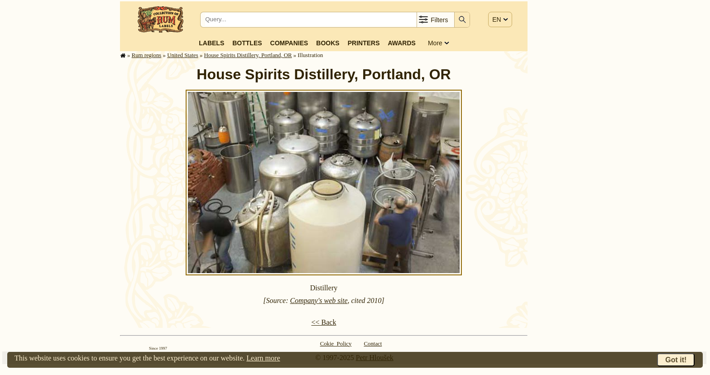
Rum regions (147, 55)
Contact (373, 344)
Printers (364, 43)
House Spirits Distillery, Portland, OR (248, 55)
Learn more (263, 358)
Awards (401, 43)
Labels (211, 43)
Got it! (675, 360)
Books (327, 43)
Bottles (247, 43)
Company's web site (319, 300)
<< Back (324, 322)
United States (182, 55)
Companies (289, 43)
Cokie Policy (336, 344)
